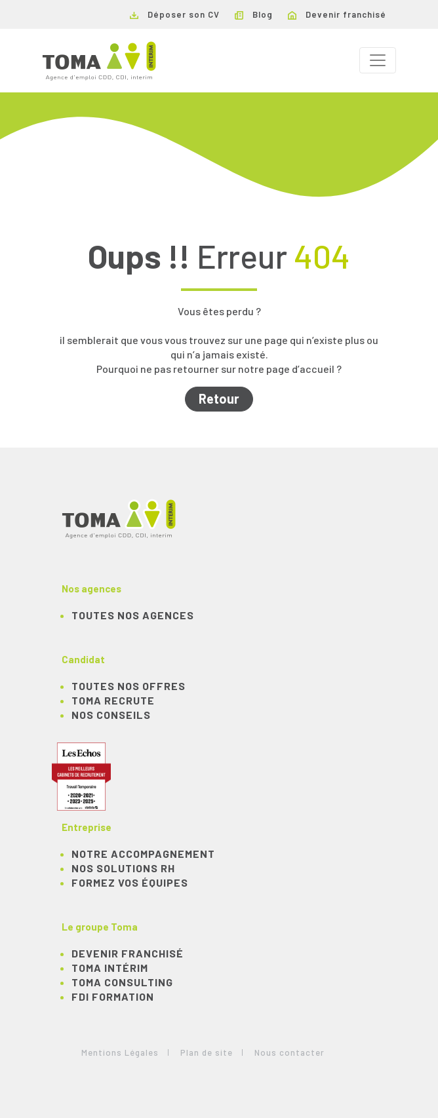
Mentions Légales (120, 1052)
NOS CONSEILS (111, 714)
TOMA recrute (113, 700)
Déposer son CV (175, 14)
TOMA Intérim (109, 967)
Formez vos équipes (129, 882)
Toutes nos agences (132, 615)
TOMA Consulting (122, 982)
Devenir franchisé (337, 14)
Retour (219, 398)
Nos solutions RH (123, 868)
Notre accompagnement (143, 853)
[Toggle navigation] (377, 60)
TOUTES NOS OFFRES (128, 686)
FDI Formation (112, 996)
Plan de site (206, 1052)
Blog (254, 14)
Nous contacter (289, 1052)
